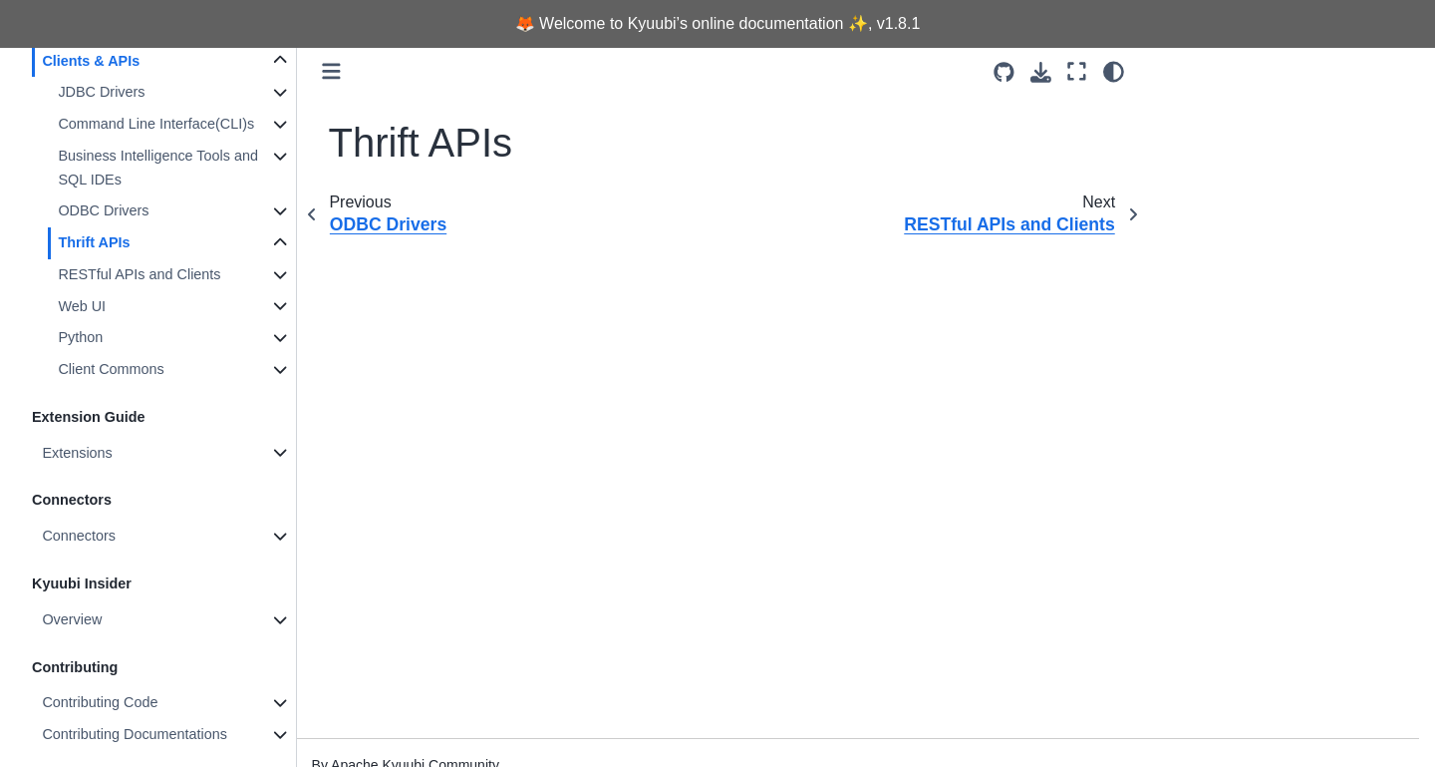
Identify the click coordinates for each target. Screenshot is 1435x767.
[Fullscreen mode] (1076, 71)
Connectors (79, 536)
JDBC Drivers (101, 92)
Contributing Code (99, 702)
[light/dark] (1113, 71)
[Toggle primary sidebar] (331, 71)
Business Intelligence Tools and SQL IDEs (158, 168)
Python (80, 337)
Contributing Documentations (134, 734)
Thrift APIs (94, 242)
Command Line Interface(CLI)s (156, 124)
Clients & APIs (91, 61)
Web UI (82, 306)
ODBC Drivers (103, 210)
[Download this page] (1040, 72)
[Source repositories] (1004, 72)
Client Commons (110, 369)
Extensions (77, 453)
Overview (72, 619)
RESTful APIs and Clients (139, 274)
